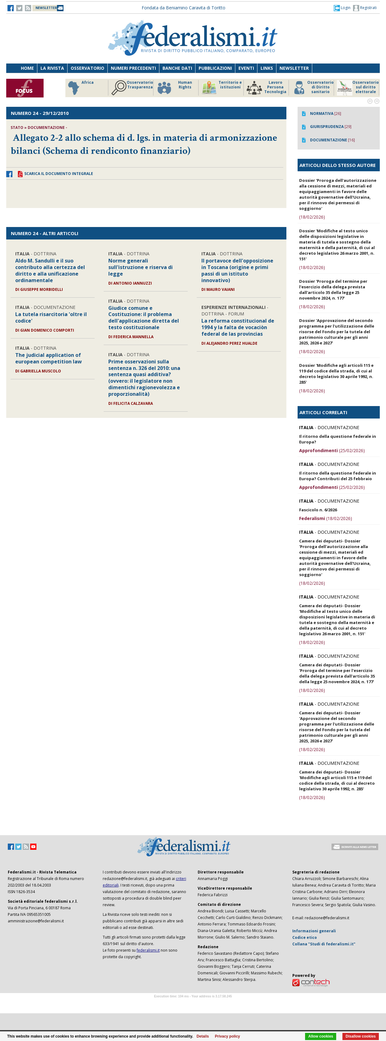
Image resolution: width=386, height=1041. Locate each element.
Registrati (365, 8)
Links (267, 68)
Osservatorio (87, 68)
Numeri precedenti (133, 68)
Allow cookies (320, 1036)
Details (203, 1036)
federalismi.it (148, 950)
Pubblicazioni (215, 68)
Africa (80, 88)
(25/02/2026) (332, 450)
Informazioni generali (314, 931)
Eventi (246, 68)
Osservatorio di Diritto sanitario (313, 88)
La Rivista (52, 68)
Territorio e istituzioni (221, 88)
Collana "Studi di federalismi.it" (323, 944)
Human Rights (174, 88)
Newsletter (294, 68)
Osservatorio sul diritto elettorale (358, 88)
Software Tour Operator (193, 1003)
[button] (342, 8)
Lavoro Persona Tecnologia (266, 88)
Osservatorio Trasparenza (132, 88)
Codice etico (304, 937)
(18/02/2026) (312, 217)
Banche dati (177, 68)
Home (27, 68)
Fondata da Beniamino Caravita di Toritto (183, 8)
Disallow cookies (361, 1036)
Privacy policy (227, 1036)
